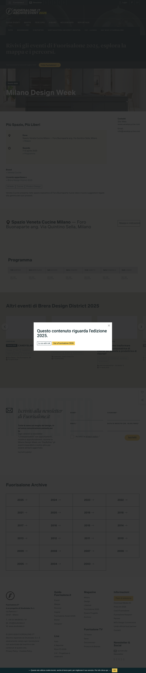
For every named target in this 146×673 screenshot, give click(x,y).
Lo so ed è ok (44, 343)
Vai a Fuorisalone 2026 (63, 343)
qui (107, 670)
